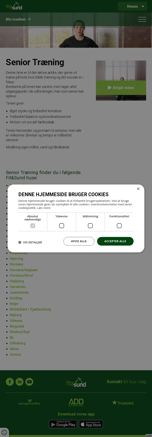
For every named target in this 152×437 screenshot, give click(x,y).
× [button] (138, 189)
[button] (30, 242)
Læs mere (44, 208)
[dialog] (76, 218)
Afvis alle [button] (79, 241)
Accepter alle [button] (115, 241)
